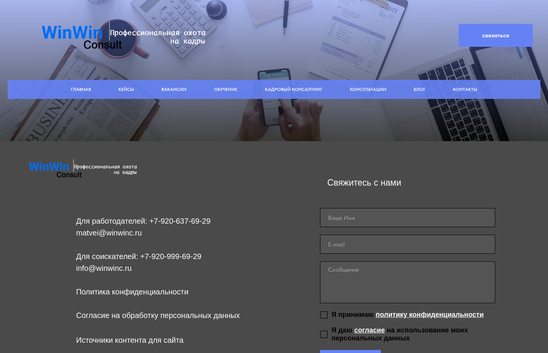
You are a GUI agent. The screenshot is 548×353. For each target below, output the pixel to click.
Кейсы (126, 89)
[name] (407, 217)
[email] (407, 244)
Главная (81, 89)
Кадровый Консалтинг (293, 89)
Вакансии (173, 89)
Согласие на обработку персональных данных (158, 315)
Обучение (225, 89)
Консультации (368, 89)
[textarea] (407, 282)
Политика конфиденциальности (132, 292)
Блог (419, 89)
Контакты (465, 89)
